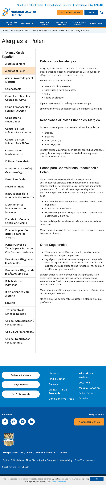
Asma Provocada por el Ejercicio (19, 79)
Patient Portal (36, 4)
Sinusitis (10, 302)
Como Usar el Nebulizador (13, 119)
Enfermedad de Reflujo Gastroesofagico (19, 170)
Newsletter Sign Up (89, 421)
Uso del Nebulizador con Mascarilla (17, 340)
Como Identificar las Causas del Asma (17, 97)
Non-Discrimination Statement (42, 460)
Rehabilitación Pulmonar (13, 282)
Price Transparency (85, 460)
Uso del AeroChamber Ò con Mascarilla (19, 322)
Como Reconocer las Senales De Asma (17, 108)
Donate (91, 12)
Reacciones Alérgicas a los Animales (19, 261)
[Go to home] (19, 12)
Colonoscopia (13, 88)
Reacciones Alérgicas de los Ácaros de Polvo (19, 271)
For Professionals (20, 394)
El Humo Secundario (17, 161)
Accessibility (66, 460)
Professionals (80, 4)
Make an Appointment (70, 12)
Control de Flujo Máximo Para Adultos (18, 130)
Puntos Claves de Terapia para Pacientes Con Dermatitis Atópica (19, 248)
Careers (67, 4)
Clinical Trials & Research (78, 23)
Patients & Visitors (44, 23)
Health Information (40, 30)
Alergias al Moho (15, 63)
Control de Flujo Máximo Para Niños (17, 141)
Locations (85, 382)
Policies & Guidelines (13, 460)
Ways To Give (21, 384)
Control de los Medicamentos (14, 152)
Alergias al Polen (15, 70)
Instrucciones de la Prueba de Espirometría (19, 195)
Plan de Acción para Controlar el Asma (17, 221)
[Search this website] (101, 12)
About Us (21, 4)
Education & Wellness (61, 23)
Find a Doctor (27, 23)
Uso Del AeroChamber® (19, 331)
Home (5, 30)
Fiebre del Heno (14, 186)
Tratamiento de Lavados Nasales (15, 311)
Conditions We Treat (10, 23)
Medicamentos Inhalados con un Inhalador (15, 208)
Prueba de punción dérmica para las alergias (16, 233)
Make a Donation (89, 388)
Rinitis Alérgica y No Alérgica (17, 293)
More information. (59, 482)
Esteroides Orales (16, 179)
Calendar (83, 398)
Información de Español (62, 30)
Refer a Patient (53, 4)
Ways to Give (96, 23)
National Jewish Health (19, 467)
